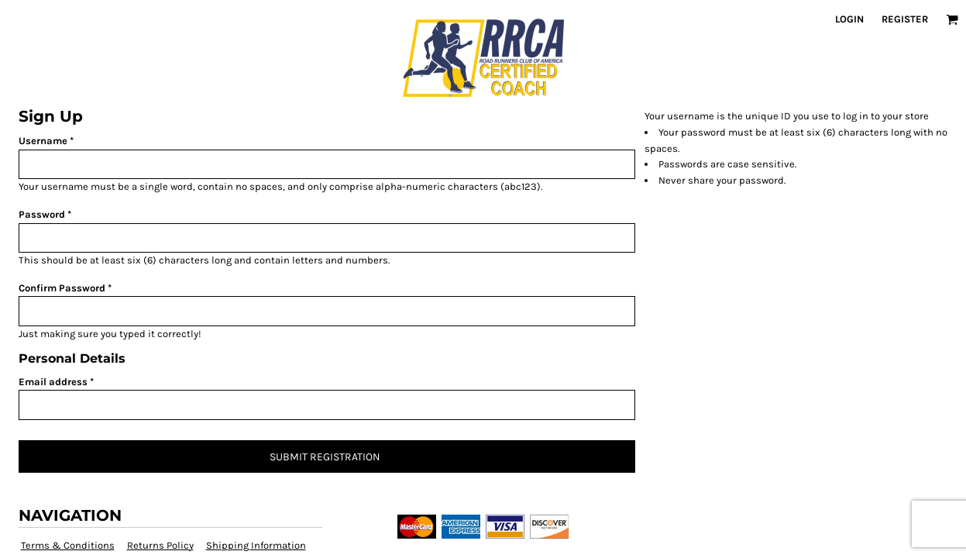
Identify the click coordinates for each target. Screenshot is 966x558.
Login (849, 19)
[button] (952, 19)
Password (42, 214)
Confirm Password (62, 288)
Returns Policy (160, 545)
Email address (53, 382)
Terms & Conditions (68, 545)
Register (905, 19)
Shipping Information (256, 545)
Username (43, 140)
